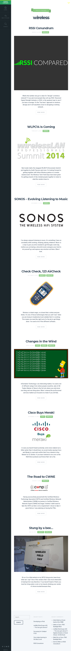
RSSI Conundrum (41, 28)
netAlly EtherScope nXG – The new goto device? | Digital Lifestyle (60, 631)
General (46, 131)
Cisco (37, 345)
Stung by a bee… (41, 528)
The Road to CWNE (41, 476)
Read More (41, 112)
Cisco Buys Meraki (41, 412)
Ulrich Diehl (56, 620)
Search (5, 25)
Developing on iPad (39, 621)
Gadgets (42, 275)
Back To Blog (5, 16)
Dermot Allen (57, 642)
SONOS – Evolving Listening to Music (41, 199)
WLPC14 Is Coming (41, 127)
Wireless (45, 32)
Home (5, 8)
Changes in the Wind (41, 341)
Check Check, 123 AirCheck (41, 271)
